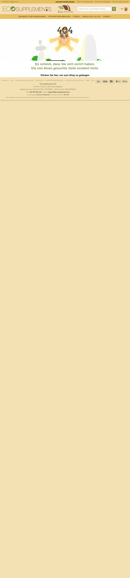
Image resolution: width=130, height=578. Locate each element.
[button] (10, 2)
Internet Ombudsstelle (43, 95)
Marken (107, 16)
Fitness (77, 16)
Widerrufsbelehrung (54, 80)
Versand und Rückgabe (103, 2)
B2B (92, 80)
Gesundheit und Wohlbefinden (33, 16)
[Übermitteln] (114, 9)
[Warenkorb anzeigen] (124, 9)
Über (88, 80)
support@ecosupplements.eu (59, 92)
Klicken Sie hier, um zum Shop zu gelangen (65, 75)
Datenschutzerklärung (74, 80)
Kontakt (5, 80)
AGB (11, 80)
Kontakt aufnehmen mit (120, 2)
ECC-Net (66, 95)
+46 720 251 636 (35, 92)
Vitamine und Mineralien (60, 16)
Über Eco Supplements (85, 2)
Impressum (39, 80)
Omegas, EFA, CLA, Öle (92, 16)
